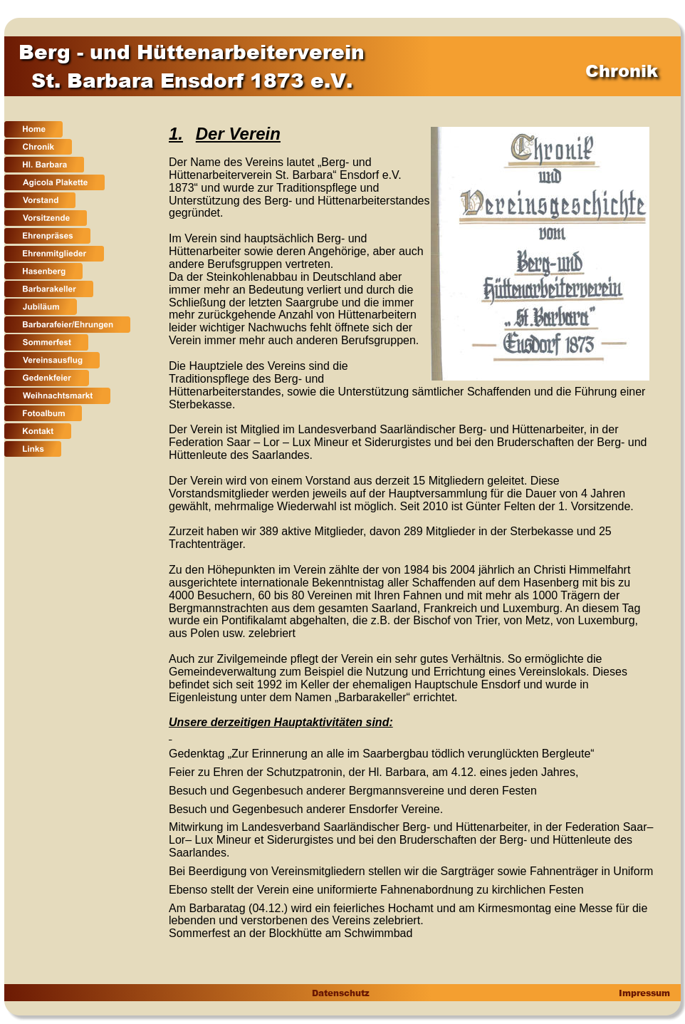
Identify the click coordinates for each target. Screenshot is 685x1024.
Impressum (643, 993)
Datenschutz (340, 993)
